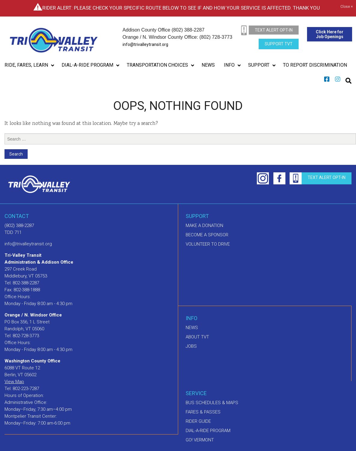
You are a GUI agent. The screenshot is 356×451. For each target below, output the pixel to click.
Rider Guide (198, 421)
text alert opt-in (274, 30)
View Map (14, 381)
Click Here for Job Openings (329, 34)
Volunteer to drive (208, 244)
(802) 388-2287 (19, 225)
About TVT (197, 337)
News (192, 327)
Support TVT (279, 43)
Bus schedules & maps (212, 402)
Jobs (191, 346)
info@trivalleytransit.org (145, 44)
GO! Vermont (200, 440)
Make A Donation (204, 225)
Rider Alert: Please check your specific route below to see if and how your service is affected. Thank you (181, 8)
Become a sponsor (207, 235)
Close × (346, 7)
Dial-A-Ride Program (208, 430)
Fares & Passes (203, 412)
